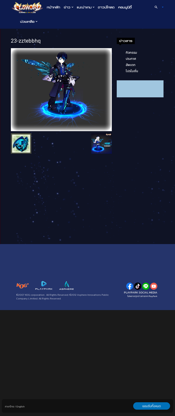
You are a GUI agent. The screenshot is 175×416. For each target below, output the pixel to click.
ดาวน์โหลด (106, 7)
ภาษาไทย (9, 406)
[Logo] (28, 7)
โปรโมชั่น (132, 70)
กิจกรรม (131, 52)
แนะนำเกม (86, 7)
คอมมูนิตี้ (125, 7)
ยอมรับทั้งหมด (151, 405)
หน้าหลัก (53, 7)
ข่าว (68, 7)
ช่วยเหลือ (29, 21)
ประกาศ (131, 58)
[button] (157, 7)
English (20, 406)
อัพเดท (130, 64)
